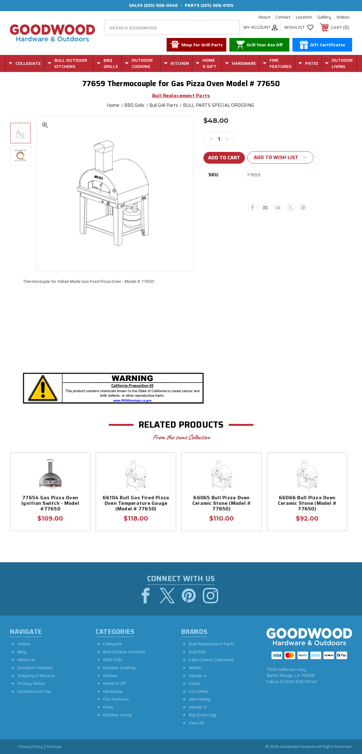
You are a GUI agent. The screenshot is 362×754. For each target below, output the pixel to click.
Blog (21, 651)
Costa (194, 683)
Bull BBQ (197, 651)
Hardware (112, 691)
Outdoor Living (117, 715)
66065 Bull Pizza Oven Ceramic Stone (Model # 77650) (221, 504)
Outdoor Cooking (119, 667)
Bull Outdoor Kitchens (124, 651)
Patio (108, 707)
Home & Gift (114, 683)
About (264, 17)
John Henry (200, 699)
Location (304, 17)
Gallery (324, 17)
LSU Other (199, 691)
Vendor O (198, 707)
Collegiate (112, 643)
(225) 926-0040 (161, 5)
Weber (195, 667)
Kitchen (110, 675)
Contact (282, 17)
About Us (26, 659)
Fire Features (116, 699)
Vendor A (198, 675)
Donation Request (35, 667)
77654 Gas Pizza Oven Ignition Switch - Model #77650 (50, 504)
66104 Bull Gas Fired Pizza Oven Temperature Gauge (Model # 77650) (136, 504)
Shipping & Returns (36, 675)
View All (196, 722)
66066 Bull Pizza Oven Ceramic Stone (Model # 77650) (307, 504)
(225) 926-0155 (217, 5)
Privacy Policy (31, 746)
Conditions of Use (34, 691)
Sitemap (53, 746)
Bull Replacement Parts (211, 643)
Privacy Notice (31, 683)
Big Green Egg (202, 715)
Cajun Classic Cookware (211, 659)
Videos (343, 17)
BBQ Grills (112, 659)
